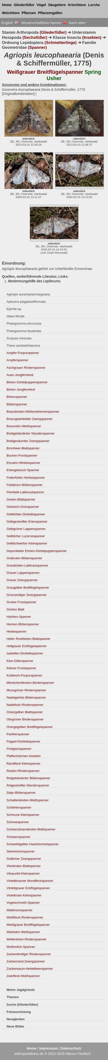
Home (7, 5)
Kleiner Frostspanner (21, 668)
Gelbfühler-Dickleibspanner (26, 514)
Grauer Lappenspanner (23, 573)
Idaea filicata (15, 316)
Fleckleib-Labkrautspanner (25, 492)
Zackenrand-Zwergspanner (26, 961)
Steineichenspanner (21, 851)
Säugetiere (57, 5)
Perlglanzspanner (19, 749)
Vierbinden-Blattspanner (24, 866)
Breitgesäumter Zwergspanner (28, 441)
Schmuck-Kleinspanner (23, 815)
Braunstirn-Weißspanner (24, 426)
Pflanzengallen (50, 13)
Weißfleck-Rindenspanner (25, 917)
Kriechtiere (77, 5)
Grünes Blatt (15, 609)
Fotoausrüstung (19, 1012)
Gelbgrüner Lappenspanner (26, 529)
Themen (13, 997)
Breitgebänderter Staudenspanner (31, 433)
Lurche (94, 5)
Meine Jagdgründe (21, 990)
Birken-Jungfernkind (21, 389)
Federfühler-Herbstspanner (26, 477)
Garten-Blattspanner (21, 499)
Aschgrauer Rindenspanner (26, 367)
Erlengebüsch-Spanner (23, 470)
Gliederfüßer (24, 5)
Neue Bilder (15, 1026)
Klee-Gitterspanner (20, 661)
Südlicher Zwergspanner (24, 858)
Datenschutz (71, 1048)
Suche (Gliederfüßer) (22, 1004)
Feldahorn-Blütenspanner (25, 485)
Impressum (48, 1048)
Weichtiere (11, 13)
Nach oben (79, 23)
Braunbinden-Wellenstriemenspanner (33, 411)
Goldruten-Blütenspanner (24, 558)
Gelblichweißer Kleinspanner (27, 543)
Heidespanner (16, 631)
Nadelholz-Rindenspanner (25, 705)
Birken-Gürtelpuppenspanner (27, 382)
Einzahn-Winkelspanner (23, 463)
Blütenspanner (17, 404)
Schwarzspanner (18, 837)
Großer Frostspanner (21, 602)
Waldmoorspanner (19, 910)
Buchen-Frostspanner (22, 455)
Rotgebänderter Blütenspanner (28, 778)
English (10, 23)
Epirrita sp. (14, 309)
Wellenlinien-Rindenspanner (26, 939)
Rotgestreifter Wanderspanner (28, 785)
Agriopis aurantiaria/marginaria (28, 294)
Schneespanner (18, 822)
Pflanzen (29, 13)
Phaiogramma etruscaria (24, 323)
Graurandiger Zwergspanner (27, 595)
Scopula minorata (19, 338)
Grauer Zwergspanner (22, 580)
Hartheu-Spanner (19, 616)
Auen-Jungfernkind (20, 375)
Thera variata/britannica (23, 345)
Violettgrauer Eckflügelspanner (28, 888)
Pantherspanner (18, 734)
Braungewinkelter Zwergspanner (29, 419)
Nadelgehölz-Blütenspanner (26, 697)
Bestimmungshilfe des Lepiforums (34, 281)
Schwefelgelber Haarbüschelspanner (33, 844)
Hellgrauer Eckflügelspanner (27, 646)
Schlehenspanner (19, 807)
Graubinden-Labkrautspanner (27, 565)
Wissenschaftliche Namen (43, 23)
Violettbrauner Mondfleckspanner (30, 881)
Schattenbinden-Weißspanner (28, 800)
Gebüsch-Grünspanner (23, 507)
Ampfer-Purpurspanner (23, 353)
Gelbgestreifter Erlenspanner (27, 521)
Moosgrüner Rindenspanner (26, 690)
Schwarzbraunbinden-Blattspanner (31, 829)
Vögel (41, 5)
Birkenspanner (17, 397)
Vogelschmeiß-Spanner (23, 902)
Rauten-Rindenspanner (23, 771)
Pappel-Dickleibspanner (23, 741)
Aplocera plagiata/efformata (26, 301)
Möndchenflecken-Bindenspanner (30, 682)
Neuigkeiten (16, 1019)
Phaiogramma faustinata (24, 331)
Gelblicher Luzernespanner (26, 536)
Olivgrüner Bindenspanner (25, 719)
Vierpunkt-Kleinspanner (23, 873)
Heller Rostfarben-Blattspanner (28, 639)
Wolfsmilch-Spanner (21, 947)
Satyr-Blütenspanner (21, 792)
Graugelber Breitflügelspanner (28, 587)
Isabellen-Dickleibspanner (25, 653)
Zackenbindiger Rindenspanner (29, 954)
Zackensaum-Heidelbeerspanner (30, 968)
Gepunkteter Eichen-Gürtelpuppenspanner (37, 551)
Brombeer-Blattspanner (23, 448)
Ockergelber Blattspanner (25, 712)
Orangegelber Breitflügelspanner (30, 727)
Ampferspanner (17, 360)
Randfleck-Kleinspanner (23, 763)
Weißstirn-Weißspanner (23, 932)
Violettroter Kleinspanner (24, 895)
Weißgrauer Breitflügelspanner (28, 924)
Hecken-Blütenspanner (23, 624)
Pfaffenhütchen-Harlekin (24, 756)
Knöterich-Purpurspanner (24, 675)
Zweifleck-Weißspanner (23, 976)
